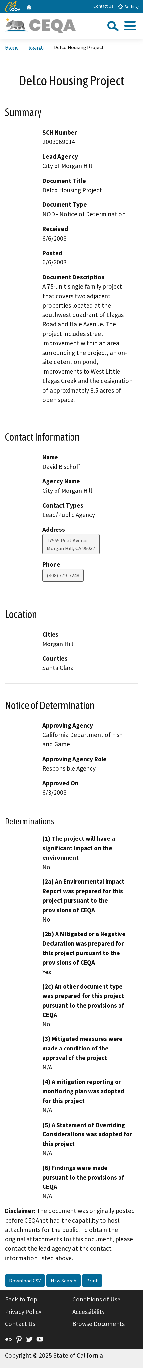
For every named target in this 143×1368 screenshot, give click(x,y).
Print (92, 1280)
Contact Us (103, 6)
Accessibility (88, 1312)
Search (36, 47)
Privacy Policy (23, 1312)
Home (12, 47)
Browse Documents (98, 1324)
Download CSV (25, 1280)
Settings (128, 6)
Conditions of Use (96, 1299)
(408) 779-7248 (63, 575)
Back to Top (21, 1299)
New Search (63, 1280)
